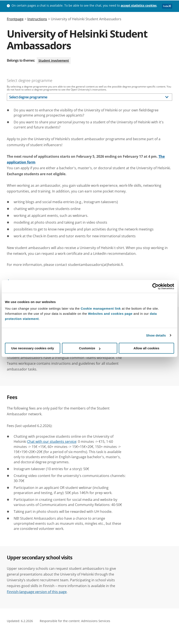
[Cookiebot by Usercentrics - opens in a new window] (155, 286)
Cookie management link (101, 308)
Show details (156, 335)
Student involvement (53, 60)
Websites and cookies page (110, 313)
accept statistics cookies (139, 5)
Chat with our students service (51, 441)
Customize (89, 348)
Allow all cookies (146, 348)
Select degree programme (29, 80)
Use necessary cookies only (32, 348)
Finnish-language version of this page (37, 591)
